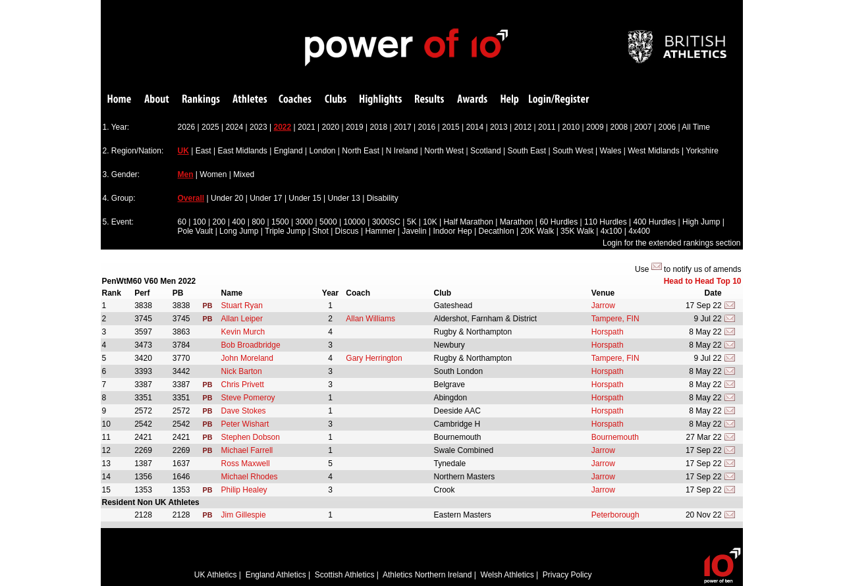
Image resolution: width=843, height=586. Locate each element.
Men (186, 174)
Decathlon (496, 231)
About (156, 99)
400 (238, 221)
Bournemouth (615, 437)
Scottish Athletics (345, 574)
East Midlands (242, 150)
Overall (191, 198)
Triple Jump (285, 231)
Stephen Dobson (250, 437)
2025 (210, 127)
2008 (619, 127)
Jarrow (603, 305)
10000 (354, 221)
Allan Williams (370, 318)
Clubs (335, 99)
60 (182, 221)
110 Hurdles (605, 221)
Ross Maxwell (245, 463)
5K (412, 221)
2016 (427, 127)
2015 (451, 127)
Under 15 (304, 198)
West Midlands (653, 150)
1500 (280, 221)
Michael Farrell (247, 450)
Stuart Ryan (242, 305)
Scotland (485, 150)
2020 (331, 127)
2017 (403, 127)
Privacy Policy (567, 574)
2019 (355, 127)
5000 (328, 221)
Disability (382, 198)
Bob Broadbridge (251, 345)
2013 (499, 127)
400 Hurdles (654, 221)
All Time (696, 127)
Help (510, 99)
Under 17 (266, 198)
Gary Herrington (374, 358)
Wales (611, 150)
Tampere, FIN (615, 318)
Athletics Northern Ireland (427, 574)
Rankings (201, 99)
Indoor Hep (452, 231)
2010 (571, 127)
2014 (475, 127)
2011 (547, 127)
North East (360, 150)
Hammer (380, 231)
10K (430, 221)
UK (183, 150)
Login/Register (559, 99)
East (203, 150)
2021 (306, 127)
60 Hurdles (558, 221)
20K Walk (537, 231)
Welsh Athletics (507, 574)
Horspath (607, 331)
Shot (320, 231)
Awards (472, 99)
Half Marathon (468, 221)
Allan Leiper (242, 318)
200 (218, 221)
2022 (283, 127)
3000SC (386, 221)
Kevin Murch (243, 331)
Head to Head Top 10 (703, 281)
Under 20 (227, 198)
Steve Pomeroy (248, 397)
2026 (187, 127)
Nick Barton (241, 371)
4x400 (639, 231)
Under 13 (344, 198)
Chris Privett (242, 384)
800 (258, 221)
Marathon (516, 221)
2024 (235, 127)
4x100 (611, 231)
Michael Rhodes (249, 476)
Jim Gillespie (243, 514)
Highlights (381, 99)
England (288, 150)
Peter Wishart (245, 424)
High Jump (701, 221)
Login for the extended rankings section (671, 243)
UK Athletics (215, 574)
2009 (595, 127)
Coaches (295, 99)
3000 (304, 221)
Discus (347, 231)
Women (213, 174)
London (322, 150)
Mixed (243, 174)
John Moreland (247, 358)
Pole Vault (195, 231)
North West (444, 150)
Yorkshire (702, 150)
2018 (379, 127)
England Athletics (276, 574)
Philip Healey (244, 489)
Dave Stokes (243, 410)
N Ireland (402, 150)
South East (526, 150)
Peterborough (615, 514)
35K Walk (577, 231)
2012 (523, 127)
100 (199, 221)
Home (119, 99)
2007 (643, 127)
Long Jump (238, 231)
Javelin (414, 231)
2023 (258, 127)
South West (573, 150)
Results (429, 99)
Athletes (249, 99)
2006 (667, 127)
